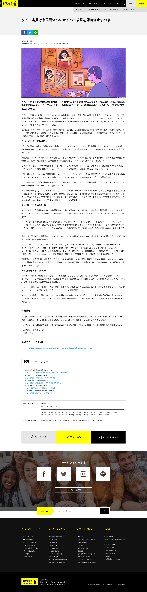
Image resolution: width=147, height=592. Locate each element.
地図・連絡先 (28, 557)
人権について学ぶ (107, 3)
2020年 (78, 412)
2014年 (43, 415)
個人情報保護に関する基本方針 (96, 584)
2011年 (64, 415)
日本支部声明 (64, 420)
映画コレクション (83, 548)
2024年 (50, 412)
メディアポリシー (121, 584)
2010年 (71, 415)
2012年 (57, 415)
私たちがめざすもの (30, 539)
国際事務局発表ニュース (97, 9)
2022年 (64, 412)
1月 (42, 406)
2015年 (114, 412)
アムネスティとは (27, 536)
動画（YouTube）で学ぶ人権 (86, 554)
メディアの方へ (110, 547)
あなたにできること (93, 3)
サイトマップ (110, 584)
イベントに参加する (56, 554)
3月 (51, 406)
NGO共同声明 (84, 420)
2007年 (93, 415)
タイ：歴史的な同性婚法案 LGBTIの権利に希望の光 (43, 383)
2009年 (78, 415)
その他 (100, 420)
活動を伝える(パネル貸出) (57, 562)
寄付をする (41, 437)
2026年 (43, 403)
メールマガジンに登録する (73, 490)
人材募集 (26, 554)
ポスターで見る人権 (84, 557)
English (107, 556)
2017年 (100, 412)
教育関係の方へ (110, 553)
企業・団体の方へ (110, 550)
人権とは (80, 536)
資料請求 (131, 3)
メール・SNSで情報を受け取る (59, 559)
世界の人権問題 (82, 542)
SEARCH (44, 511)
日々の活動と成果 (29, 551)
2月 (47, 406)
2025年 (43, 412)
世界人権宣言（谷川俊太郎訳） (87, 539)
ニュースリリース (84, 9)
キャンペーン (54, 539)
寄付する (141, 3)
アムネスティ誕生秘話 (30, 542)
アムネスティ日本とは (29, 545)
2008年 (86, 415)
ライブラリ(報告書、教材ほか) (87, 562)
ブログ (93, 420)
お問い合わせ (109, 536)
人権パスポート (82, 545)
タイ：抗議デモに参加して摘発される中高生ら (41, 388)
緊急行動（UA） (55, 557)
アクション (75, 437)
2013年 (50, 415)
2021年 (71, 412)
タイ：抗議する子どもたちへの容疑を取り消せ (41, 393)
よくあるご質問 (110, 544)
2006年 (100, 415)
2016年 (107, 412)
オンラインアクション (56, 536)
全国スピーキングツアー (85, 559)
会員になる (53, 545)
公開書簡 (74, 420)
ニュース (117, 3)
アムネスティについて (80, 3)
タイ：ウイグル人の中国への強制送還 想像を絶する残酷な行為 (47, 372)
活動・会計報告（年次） (31, 548)
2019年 (86, 412)
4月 (56, 406)
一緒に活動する (54, 551)
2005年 (107, 415)
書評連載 (80, 551)
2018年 (93, 412)
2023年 (57, 412)
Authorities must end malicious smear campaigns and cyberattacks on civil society (59, 348)
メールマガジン (110, 437)
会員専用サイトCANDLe (112, 559)
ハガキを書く (54, 548)
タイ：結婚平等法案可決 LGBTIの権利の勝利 (40, 378)
